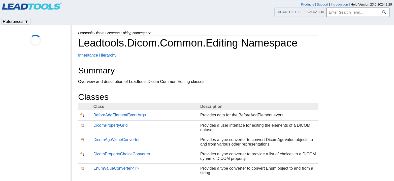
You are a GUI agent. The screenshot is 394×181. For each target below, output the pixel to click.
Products (307, 4)
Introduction (339, 4)
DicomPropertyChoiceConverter (121, 154)
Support (322, 4)
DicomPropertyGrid (110, 125)
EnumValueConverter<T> (116, 168)
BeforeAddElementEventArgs (119, 115)
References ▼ (15, 21)
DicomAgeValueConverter (116, 140)
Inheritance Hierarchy (97, 55)
